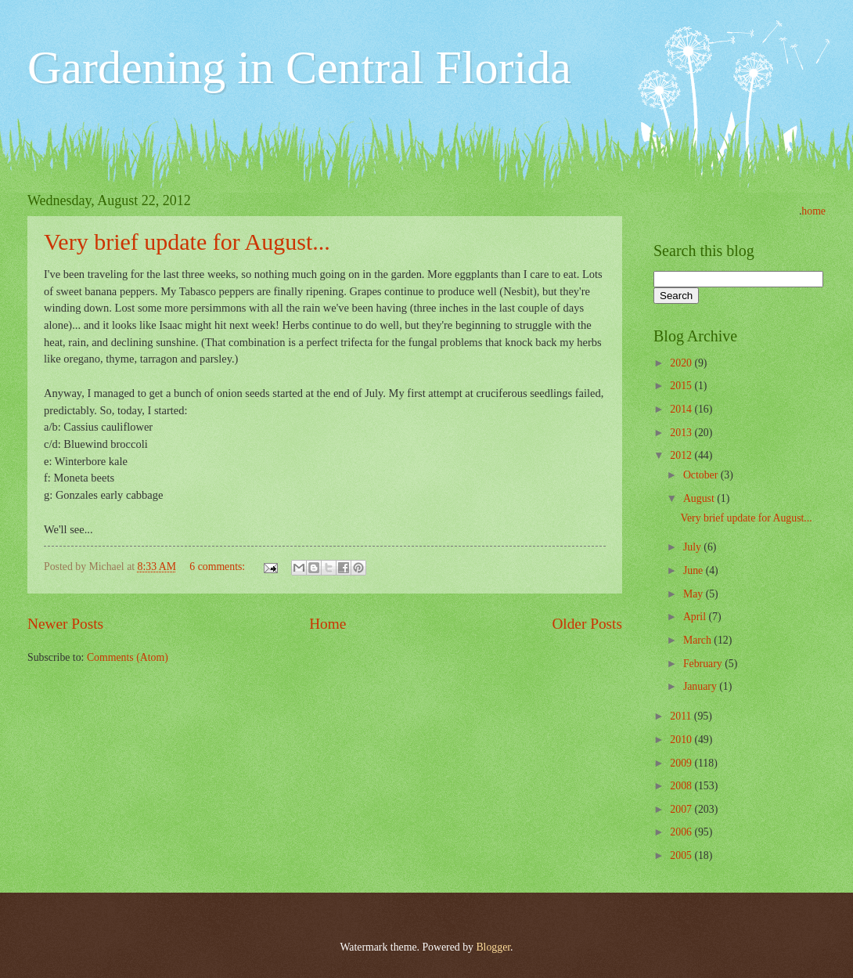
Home (327, 623)
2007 (682, 809)
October (702, 475)
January (701, 686)
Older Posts (587, 623)
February (704, 663)
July (693, 547)
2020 (682, 363)
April (696, 617)
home (813, 211)
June (694, 570)
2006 (682, 832)
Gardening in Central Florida (299, 67)
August (700, 498)
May (694, 594)
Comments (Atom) (127, 657)
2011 (682, 716)
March (698, 640)
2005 (682, 855)
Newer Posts (65, 623)
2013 (682, 432)
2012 (682, 455)
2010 (682, 739)
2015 (682, 386)
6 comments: (218, 566)
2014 (682, 409)
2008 (682, 786)
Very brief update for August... (187, 241)
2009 (682, 763)
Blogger (493, 947)
